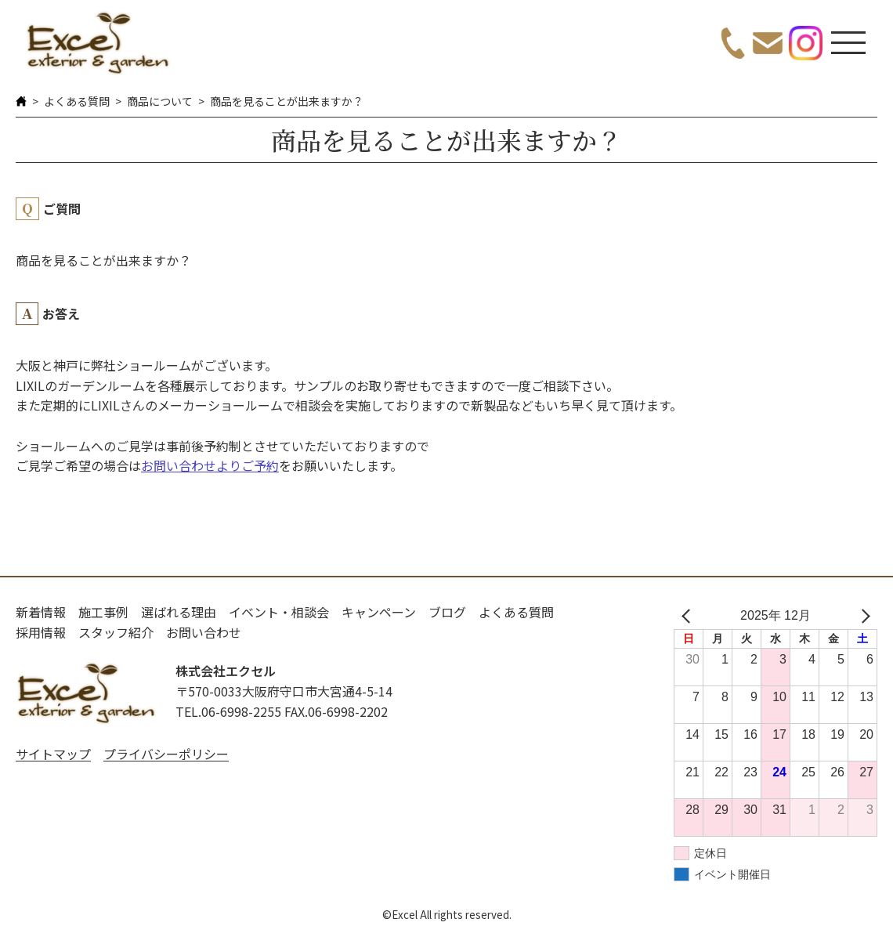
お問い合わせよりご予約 (210, 465)
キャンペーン (379, 611)
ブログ (447, 611)
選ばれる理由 (178, 611)
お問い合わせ (203, 632)
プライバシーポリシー (166, 753)
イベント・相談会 (279, 611)
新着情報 (41, 611)
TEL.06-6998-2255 (228, 711)
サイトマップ (53, 753)
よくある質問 (77, 101)
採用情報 (41, 632)
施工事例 (103, 611)
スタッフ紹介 (116, 632)
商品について (160, 101)
